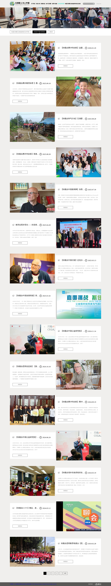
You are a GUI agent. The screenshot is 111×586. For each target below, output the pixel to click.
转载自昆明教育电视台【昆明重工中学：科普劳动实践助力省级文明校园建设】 (73, 543)
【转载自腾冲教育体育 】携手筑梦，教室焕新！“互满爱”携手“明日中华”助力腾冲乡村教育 (27, 83)
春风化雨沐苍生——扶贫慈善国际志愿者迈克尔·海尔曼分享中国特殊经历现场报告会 (27, 225)
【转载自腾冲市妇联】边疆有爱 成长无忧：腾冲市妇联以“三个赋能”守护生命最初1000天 (73, 48)
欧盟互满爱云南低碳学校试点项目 (73, 3)
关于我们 (33, 3)
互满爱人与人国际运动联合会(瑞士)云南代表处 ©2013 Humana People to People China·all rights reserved (33, 584)
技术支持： (94, 584)
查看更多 (65, 65)
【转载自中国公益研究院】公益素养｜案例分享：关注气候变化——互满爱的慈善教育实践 (73, 331)
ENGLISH (99, 3)
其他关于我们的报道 (39, 31)
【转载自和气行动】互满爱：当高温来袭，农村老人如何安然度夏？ (73, 119)
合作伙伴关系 (61, 3)
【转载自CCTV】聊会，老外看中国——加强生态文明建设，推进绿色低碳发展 (27, 508)
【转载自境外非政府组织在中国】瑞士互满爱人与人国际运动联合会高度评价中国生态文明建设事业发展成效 (73, 473)
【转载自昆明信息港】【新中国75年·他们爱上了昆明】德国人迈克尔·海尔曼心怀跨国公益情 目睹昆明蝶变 (27, 366)
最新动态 (43, 3)
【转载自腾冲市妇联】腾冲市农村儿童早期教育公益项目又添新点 (73, 402)
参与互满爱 (48, 3)
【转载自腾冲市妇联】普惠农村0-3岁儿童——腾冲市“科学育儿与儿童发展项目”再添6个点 (27, 154)
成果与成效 (54, 3)
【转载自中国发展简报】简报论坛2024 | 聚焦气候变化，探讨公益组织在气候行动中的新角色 (27, 296)
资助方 (51, 31)
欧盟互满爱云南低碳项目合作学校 (20, 31)
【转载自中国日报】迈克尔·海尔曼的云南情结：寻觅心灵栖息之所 (73, 260)
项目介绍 (38, 3)
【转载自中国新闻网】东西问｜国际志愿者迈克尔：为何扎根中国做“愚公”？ (73, 189)
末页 (65, 573)
